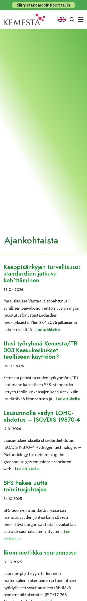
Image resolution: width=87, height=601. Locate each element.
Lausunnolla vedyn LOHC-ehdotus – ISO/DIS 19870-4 (41, 416)
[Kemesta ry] (25, 19)
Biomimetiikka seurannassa (40, 552)
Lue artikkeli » (48, 329)
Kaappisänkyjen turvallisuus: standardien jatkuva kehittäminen (42, 274)
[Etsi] (72, 19)
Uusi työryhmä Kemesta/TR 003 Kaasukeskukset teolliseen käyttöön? (40, 350)
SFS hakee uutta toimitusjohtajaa (25, 486)
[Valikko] (81, 19)
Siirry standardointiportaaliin (43, 5)
